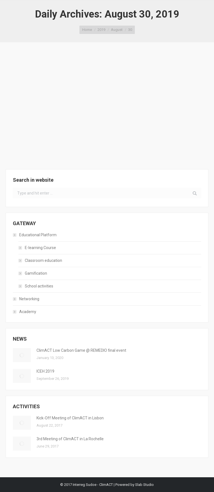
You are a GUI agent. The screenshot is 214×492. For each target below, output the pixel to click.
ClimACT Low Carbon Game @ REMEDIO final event (81, 350)
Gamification (36, 273)
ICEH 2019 (45, 371)
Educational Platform (38, 235)
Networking (29, 299)
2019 (101, 30)
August (117, 30)
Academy (27, 311)
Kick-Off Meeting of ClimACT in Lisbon (70, 418)
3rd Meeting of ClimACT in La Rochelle (70, 439)
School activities (39, 286)
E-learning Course (40, 247)
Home (87, 30)
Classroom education (43, 260)
